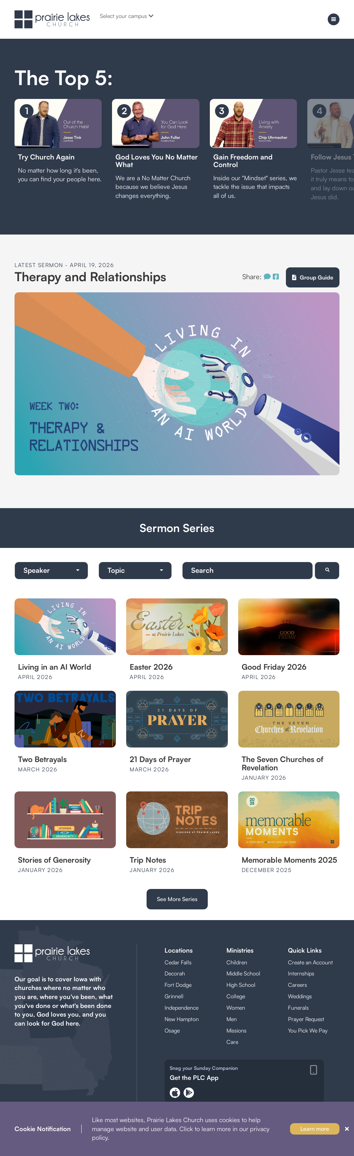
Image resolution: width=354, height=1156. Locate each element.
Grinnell (174, 996)
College (235, 996)
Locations (179, 950)
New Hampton (182, 1019)
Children (236, 962)
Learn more (314, 1128)
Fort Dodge (178, 984)
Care (232, 1041)
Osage (172, 1030)
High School (240, 984)
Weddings (300, 996)
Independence (181, 1007)
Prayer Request (306, 1019)
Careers (297, 984)
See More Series (177, 899)
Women (235, 1007)
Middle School (243, 973)
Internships (301, 973)
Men (231, 1019)
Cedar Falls (178, 962)
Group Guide (312, 277)
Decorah (175, 973)
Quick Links (305, 950)
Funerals (298, 1007)
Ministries (239, 950)
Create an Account (310, 962)
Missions (236, 1030)
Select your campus (126, 15)
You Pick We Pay (308, 1030)
